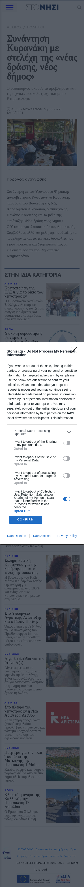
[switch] (66, 443)
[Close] (75, 351)
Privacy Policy (67, 536)
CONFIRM (25, 519)
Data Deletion (16, 536)
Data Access (41, 536)
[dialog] (42, 443)
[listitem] (42, 432)
